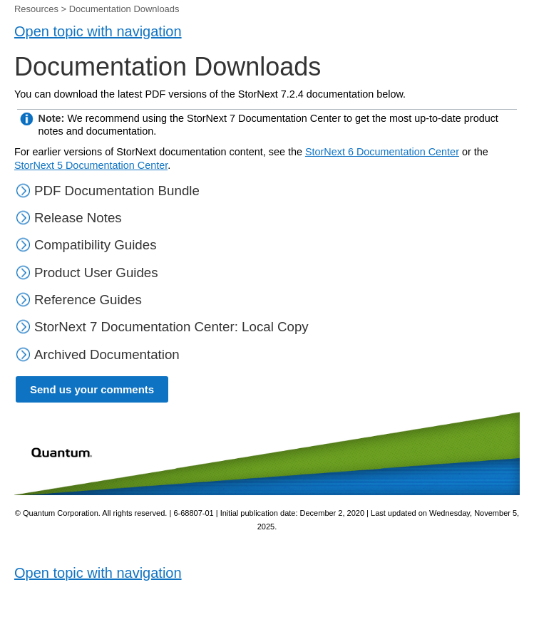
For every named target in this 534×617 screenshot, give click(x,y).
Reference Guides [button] (79, 299)
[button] (24, 217)
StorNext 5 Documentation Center (91, 165)
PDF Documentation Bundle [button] (108, 190)
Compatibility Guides (95, 244)
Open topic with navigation (98, 31)
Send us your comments (92, 389)
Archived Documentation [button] (98, 354)
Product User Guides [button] (87, 272)
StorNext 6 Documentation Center (382, 151)
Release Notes (78, 217)
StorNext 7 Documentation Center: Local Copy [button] (162, 326)
